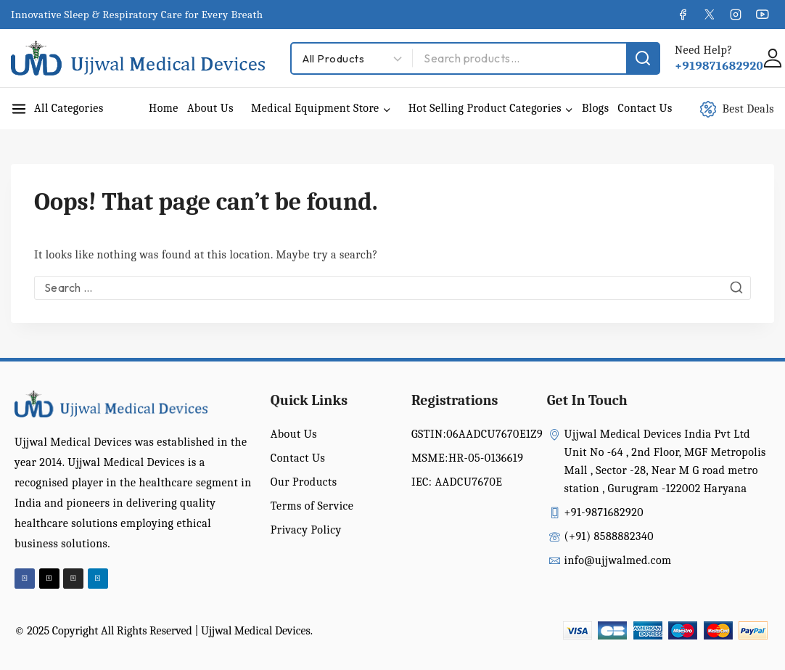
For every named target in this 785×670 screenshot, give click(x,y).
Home (163, 108)
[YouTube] (762, 14)
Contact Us (644, 108)
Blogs (595, 108)
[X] (708, 14)
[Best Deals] (744, 108)
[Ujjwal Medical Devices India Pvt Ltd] (138, 58)
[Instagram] (735, 14)
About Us (210, 108)
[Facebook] (682, 14)
